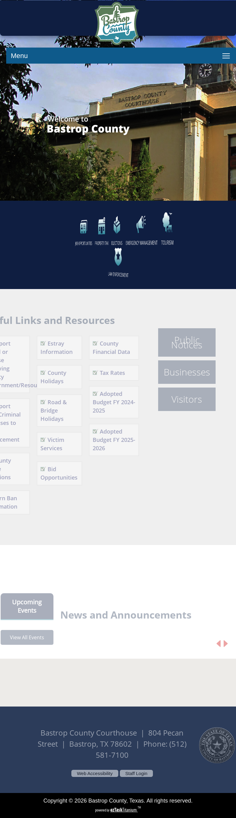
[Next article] (226, 650)
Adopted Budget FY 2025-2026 (107, 440)
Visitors (180, 399)
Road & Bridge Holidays (47, 410)
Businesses (180, 372)
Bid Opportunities (52, 473)
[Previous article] (219, 650)
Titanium (124, 810)
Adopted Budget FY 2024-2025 (107, 402)
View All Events (27, 643)
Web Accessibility (95, 773)
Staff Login (136, 773)
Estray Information (50, 347)
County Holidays (47, 377)
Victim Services (46, 444)
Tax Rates (106, 372)
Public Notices (180, 342)
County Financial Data (105, 347)
